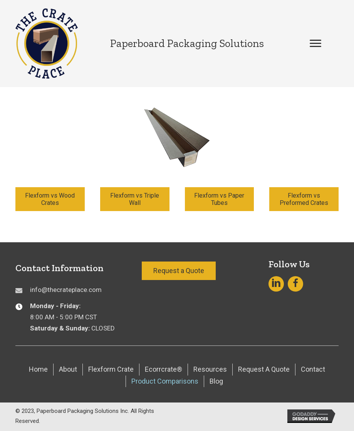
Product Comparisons (164, 381)
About (68, 369)
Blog (216, 381)
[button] (315, 43)
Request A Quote (264, 369)
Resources (210, 369)
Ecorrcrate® (163, 369)
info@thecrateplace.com (66, 289)
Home (38, 369)
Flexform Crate (111, 369)
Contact (313, 369)
